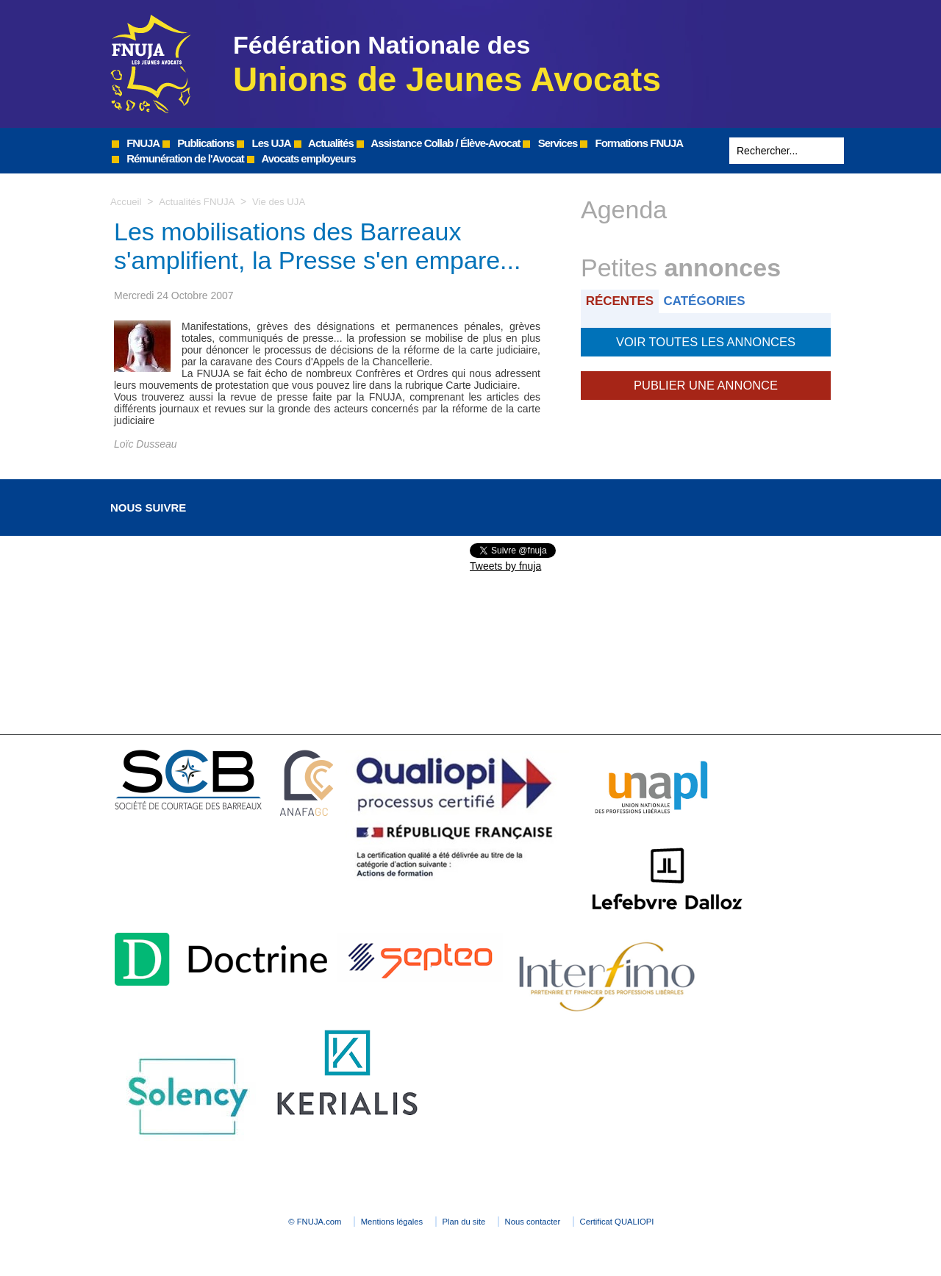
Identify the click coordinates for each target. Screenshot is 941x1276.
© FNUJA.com (264, 1221)
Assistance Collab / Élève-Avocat (438, 143)
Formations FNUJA (631, 143)
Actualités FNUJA (200, 201)
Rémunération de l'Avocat (178, 158)
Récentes (622, 300)
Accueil (126, 201)
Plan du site (466, 1221)
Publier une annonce (706, 381)
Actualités (324, 143)
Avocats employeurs (301, 158)
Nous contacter (562, 1221)
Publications (198, 143)
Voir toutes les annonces (705, 339)
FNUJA (136, 143)
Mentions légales (367, 1221)
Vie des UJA (286, 201)
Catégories (712, 300)
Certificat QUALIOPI (673, 1221)
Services (550, 143)
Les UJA (263, 143)
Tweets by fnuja (505, 566)
